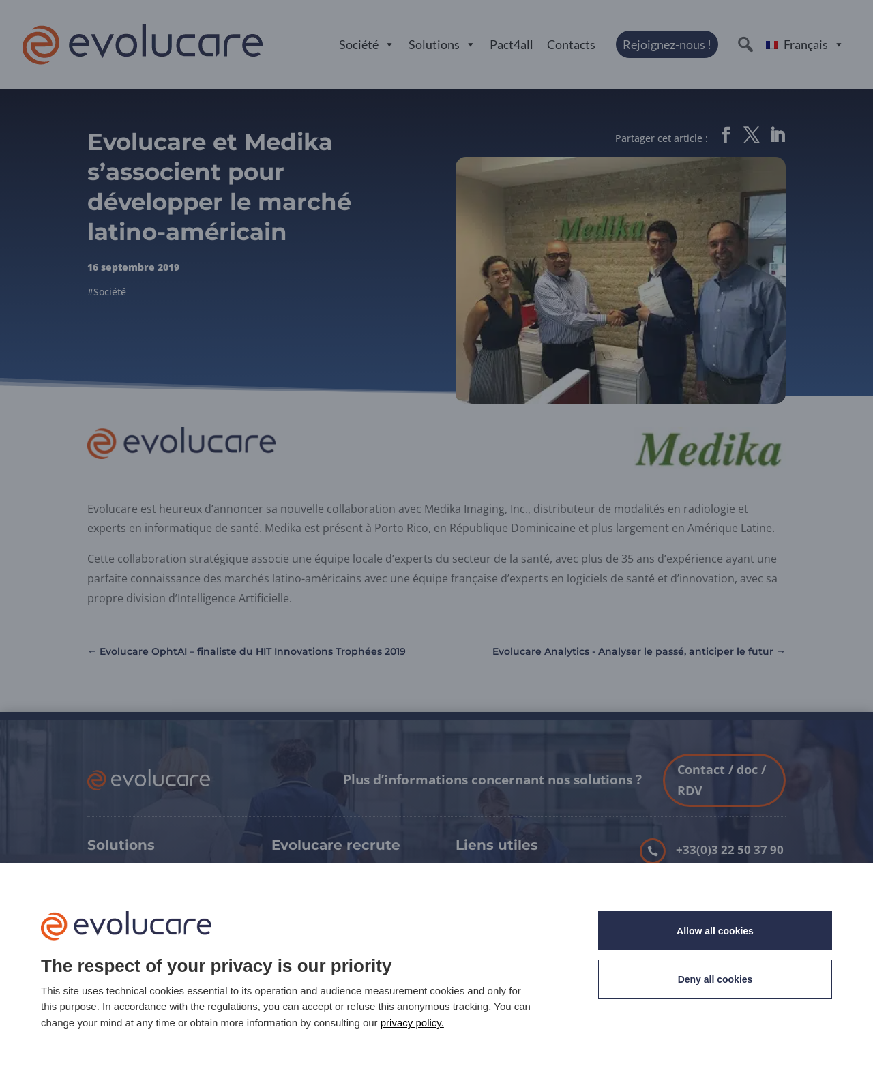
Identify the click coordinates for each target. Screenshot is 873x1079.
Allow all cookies (715, 931)
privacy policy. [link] (412, 1023)
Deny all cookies (715, 979)
